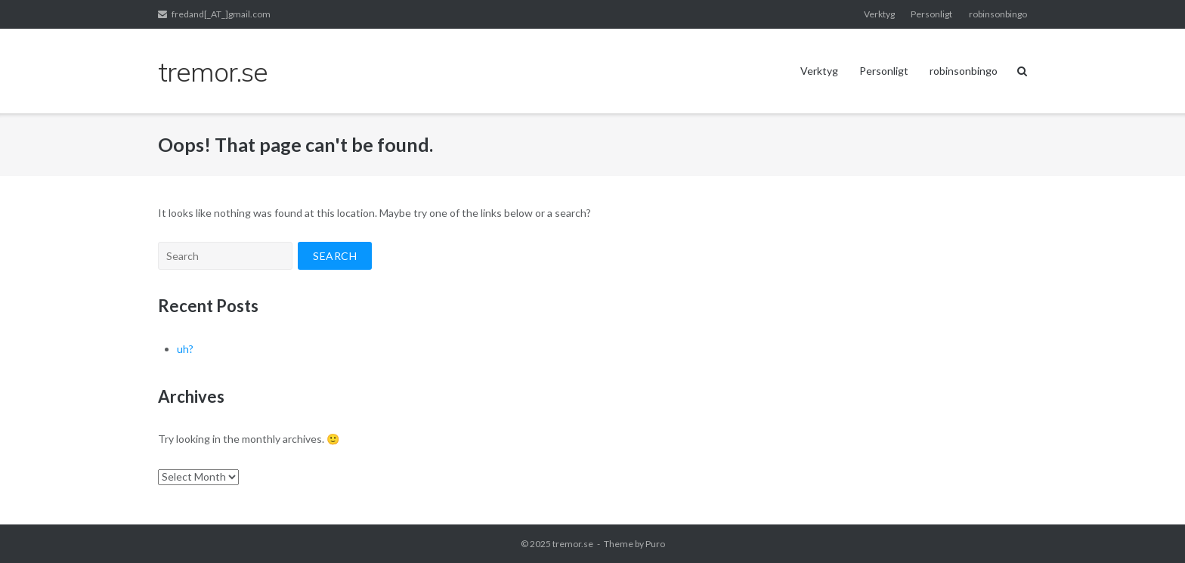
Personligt (931, 14)
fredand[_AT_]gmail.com (221, 14)
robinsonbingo (998, 14)
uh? (185, 348)
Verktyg (879, 14)
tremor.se (572, 543)
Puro (655, 543)
